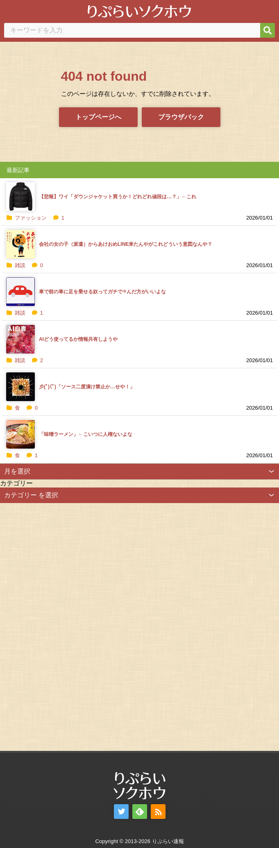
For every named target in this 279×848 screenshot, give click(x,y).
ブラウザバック (181, 116)
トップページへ (98, 116)
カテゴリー (16, 483)
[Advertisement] (61, 626)
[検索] (267, 30)
